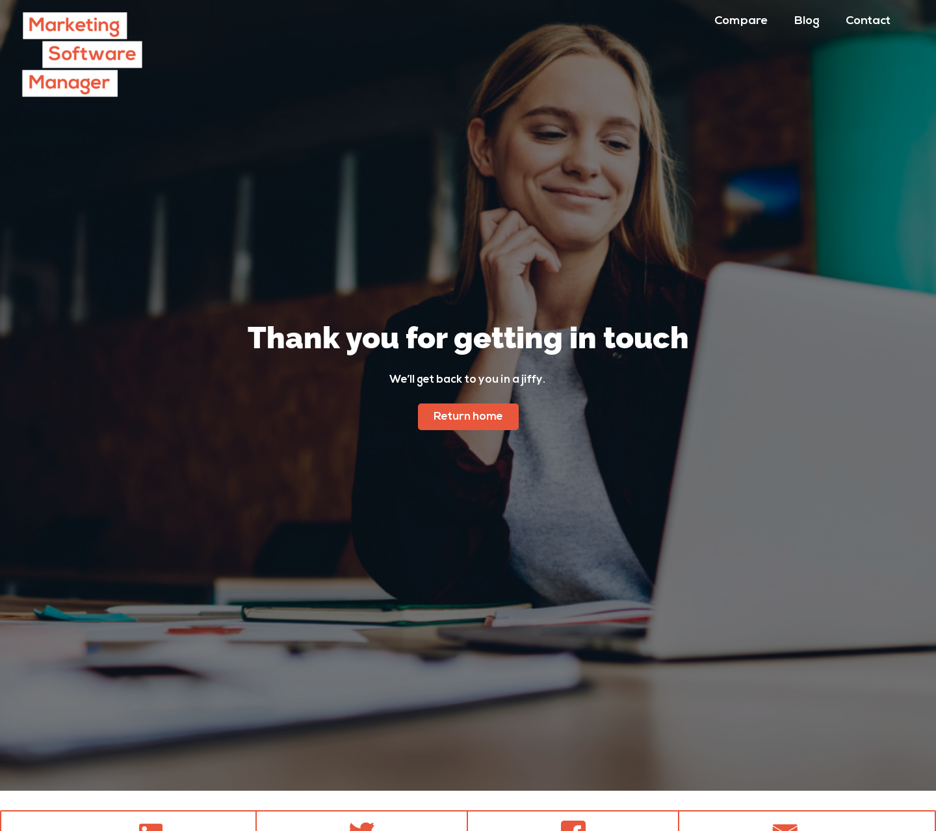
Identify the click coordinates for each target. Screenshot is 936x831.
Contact (868, 21)
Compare (741, 21)
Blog (807, 21)
